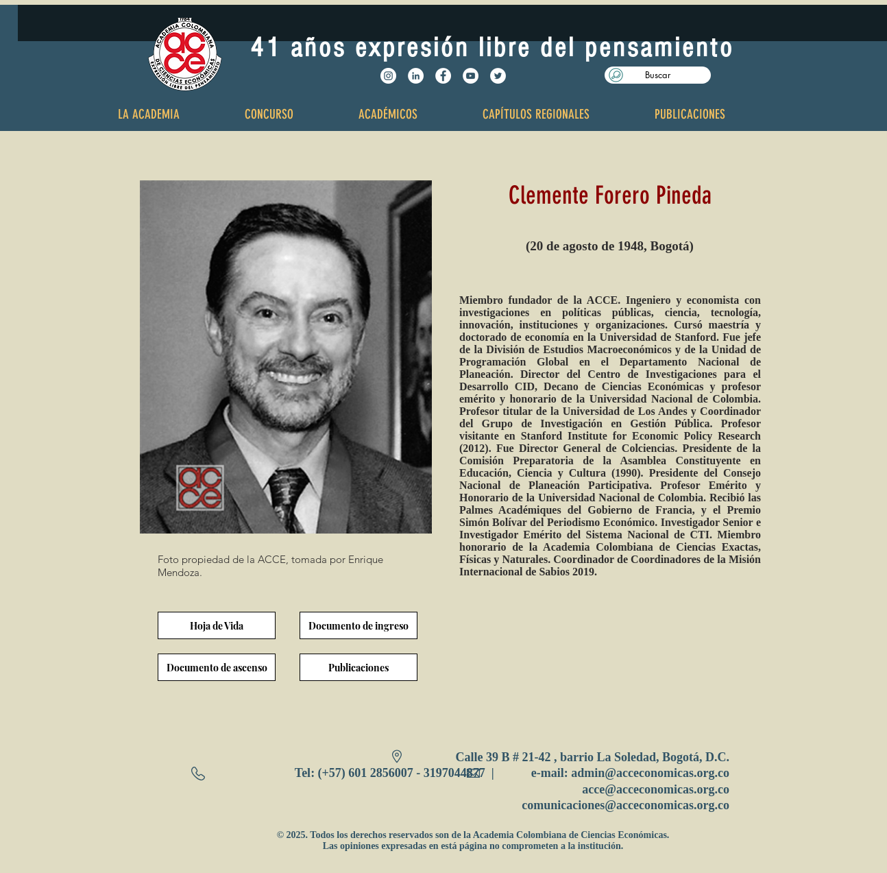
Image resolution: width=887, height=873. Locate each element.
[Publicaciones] (358, 667)
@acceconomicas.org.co (667, 773)
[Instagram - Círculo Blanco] (388, 76)
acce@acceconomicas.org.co (655, 789)
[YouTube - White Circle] (470, 76)
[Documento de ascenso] (217, 667)
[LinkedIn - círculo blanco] (416, 76)
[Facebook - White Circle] (443, 76)
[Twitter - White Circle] (498, 76)
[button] (658, 75)
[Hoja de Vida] (217, 625)
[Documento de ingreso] (358, 625)
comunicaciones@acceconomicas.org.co (625, 805)
